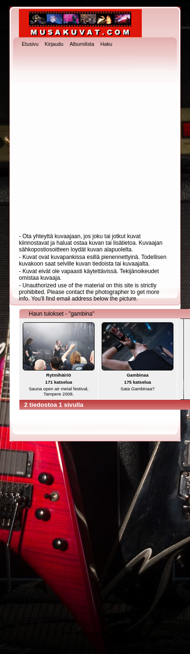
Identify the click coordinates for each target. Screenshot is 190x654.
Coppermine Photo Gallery (111, 633)
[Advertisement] (89, 141)
